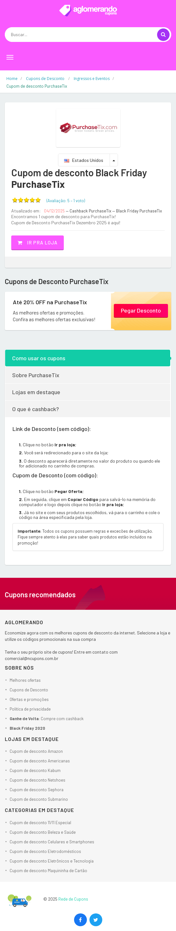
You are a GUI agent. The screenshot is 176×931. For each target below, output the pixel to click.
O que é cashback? (35, 408)
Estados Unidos (83, 160)
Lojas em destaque (36, 391)
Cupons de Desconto (29, 689)
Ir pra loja (37, 242)
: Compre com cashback (47, 718)
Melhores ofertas (25, 680)
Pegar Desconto (141, 310)
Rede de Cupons (73, 899)
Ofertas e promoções (29, 699)
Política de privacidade (30, 709)
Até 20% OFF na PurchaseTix (50, 302)
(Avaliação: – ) (65, 200)
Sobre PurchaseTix (35, 374)
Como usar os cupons (38, 358)
